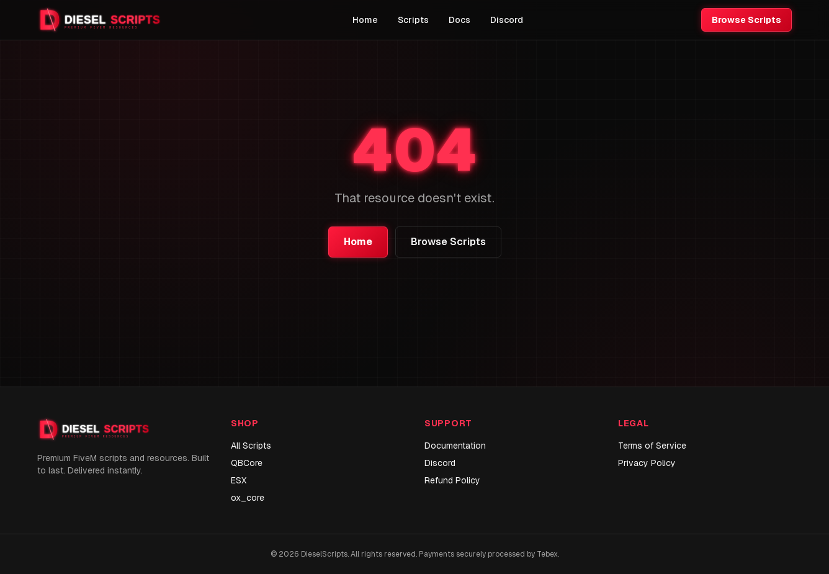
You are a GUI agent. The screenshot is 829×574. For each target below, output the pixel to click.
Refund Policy (452, 480)
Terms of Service (652, 445)
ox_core (247, 497)
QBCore (246, 463)
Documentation (455, 445)
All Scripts (251, 445)
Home (365, 19)
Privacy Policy (647, 463)
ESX (238, 480)
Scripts (413, 19)
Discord (506, 19)
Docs (459, 19)
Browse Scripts (746, 19)
